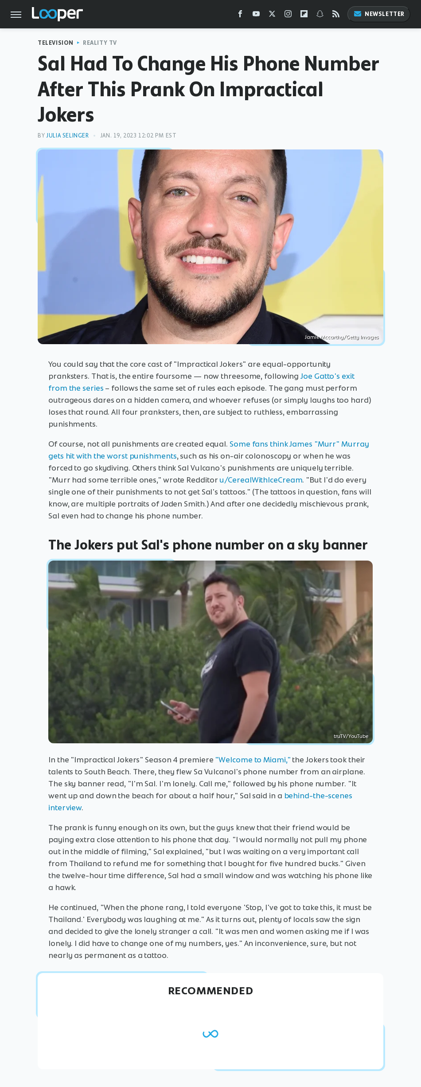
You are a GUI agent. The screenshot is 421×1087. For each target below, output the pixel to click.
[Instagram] (288, 16)
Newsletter (379, 14)
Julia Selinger (67, 135)
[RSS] (335, 16)
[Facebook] (240, 16)
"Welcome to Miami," (252, 759)
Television (56, 43)
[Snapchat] (320, 16)
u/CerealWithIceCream (260, 480)
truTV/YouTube (351, 736)
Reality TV (100, 43)
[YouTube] (256, 16)
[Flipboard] (304, 16)
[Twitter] (272, 16)
